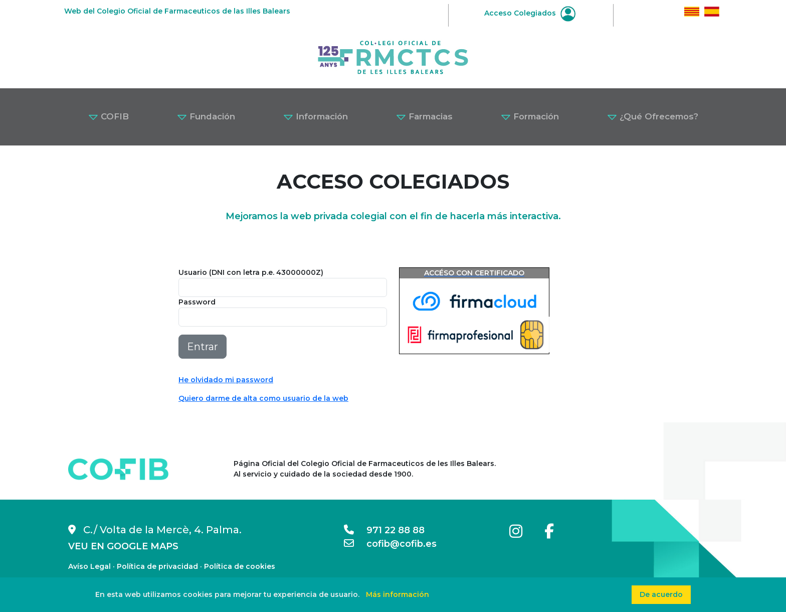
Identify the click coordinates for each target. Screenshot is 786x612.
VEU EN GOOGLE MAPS (123, 546)
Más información (397, 594)
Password (197, 302)
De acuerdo (661, 594)
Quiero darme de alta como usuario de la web (263, 398)
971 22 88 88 (384, 530)
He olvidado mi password (225, 379)
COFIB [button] (108, 116)
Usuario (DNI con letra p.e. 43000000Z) (250, 272)
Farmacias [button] (424, 116)
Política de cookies (239, 566)
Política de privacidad (157, 566)
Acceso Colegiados (529, 13)
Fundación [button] (206, 116)
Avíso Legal (89, 566)
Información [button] (315, 116)
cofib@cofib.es (390, 543)
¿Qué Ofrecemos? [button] (652, 116)
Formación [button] (530, 116)
